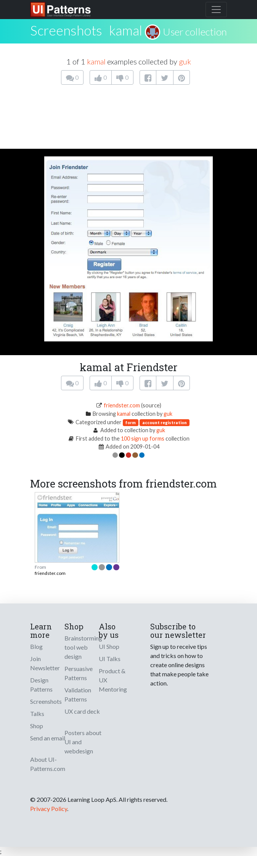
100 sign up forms (142, 438)
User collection (195, 32)
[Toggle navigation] (216, 9)
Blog (36, 646)
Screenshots (46, 701)
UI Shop (109, 646)
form (130, 422)
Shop (36, 725)
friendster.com (122, 405)
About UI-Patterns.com (47, 764)
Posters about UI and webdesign (82, 742)
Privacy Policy (48, 808)
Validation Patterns (77, 694)
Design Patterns (41, 684)
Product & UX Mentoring (113, 680)
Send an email (47, 738)
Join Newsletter (45, 663)
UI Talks (109, 658)
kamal (125, 30)
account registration (164, 422)
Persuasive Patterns (78, 673)
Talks (37, 713)
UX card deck (82, 711)
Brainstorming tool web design (83, 647)
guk (185, 61)
